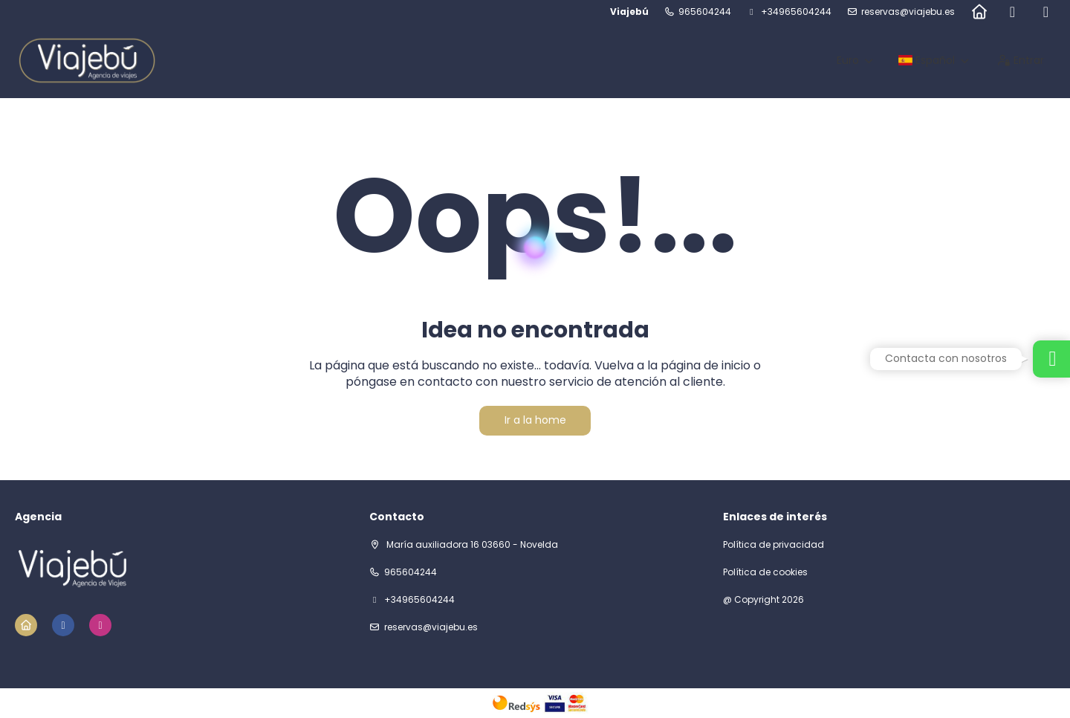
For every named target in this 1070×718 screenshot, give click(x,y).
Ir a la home (535, 420)
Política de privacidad (773, 545)
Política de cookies (765, 572)
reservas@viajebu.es (908, 12)
